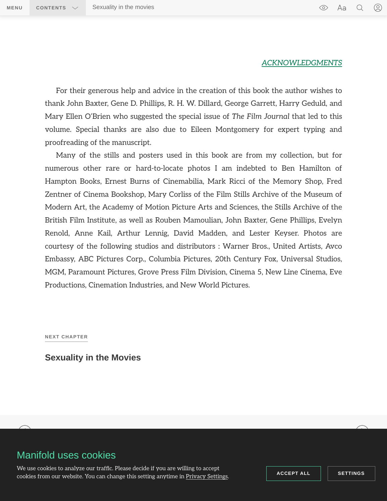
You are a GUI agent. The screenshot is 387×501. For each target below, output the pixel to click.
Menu (15, 7)
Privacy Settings (207, 477)
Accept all (294, 473)
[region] (193, 174)
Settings (351, 473)
